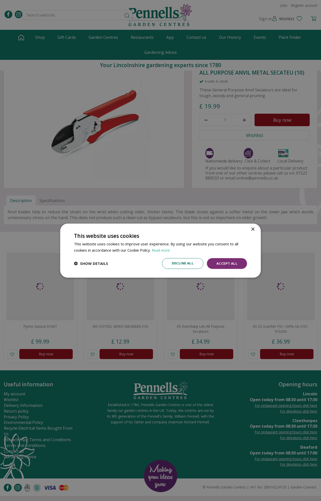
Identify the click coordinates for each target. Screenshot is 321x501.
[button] (91, 263)
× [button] (253, 229)
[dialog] (160, 250)
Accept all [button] (226, 263)
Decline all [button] (180, 263)
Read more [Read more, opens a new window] (161, 249)
